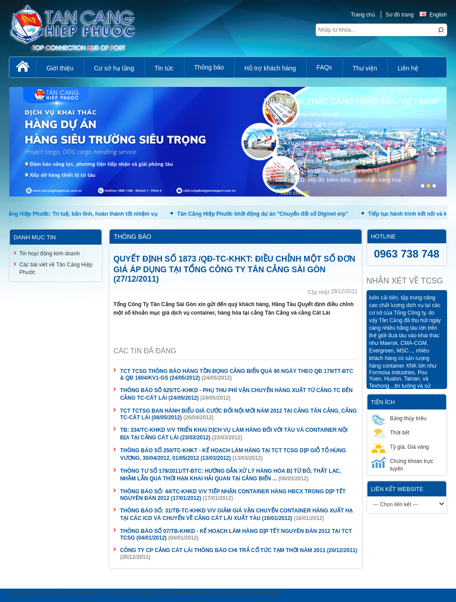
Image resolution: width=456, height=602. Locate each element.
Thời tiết (390, 432)
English (433, 15)
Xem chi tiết (295, 193)
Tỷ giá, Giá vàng (400, 446)
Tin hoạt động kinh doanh (49, 253)
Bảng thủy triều (399, 418)
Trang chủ (363, 15)
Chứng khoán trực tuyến (402, 464)
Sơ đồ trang (400, 15)
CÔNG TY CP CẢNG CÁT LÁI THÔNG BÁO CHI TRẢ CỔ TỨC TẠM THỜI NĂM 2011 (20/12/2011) (239, 550)
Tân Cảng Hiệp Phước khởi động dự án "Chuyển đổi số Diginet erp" (272, 214)
